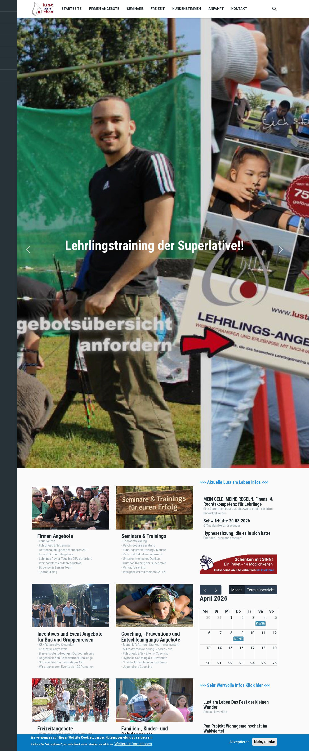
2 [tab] (145, 461)
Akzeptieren (239, 742)
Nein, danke (264, 742)
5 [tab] (173, 461)
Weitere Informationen (133, 744)
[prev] (205, 590)
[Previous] (28, 249)
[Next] (280, 249)
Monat (236, 590)
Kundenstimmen (186, 9)
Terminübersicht (261, 590)
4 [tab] (164, 461)
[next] (215, 590)
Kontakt (239, 9)
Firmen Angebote (104, 9)
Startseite (71, 9)
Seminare (135, 9)
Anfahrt (216, 9)
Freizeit (158, 9)
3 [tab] (154, 461)
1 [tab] (135, 461)
